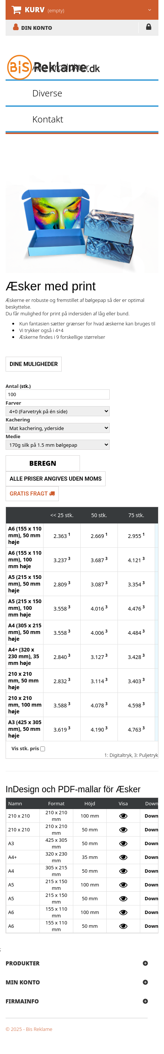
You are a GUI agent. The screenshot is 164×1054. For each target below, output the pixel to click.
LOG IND (148, 28)
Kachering (18, 419)
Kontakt (47, 119)
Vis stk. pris (25, 748)
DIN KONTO (36, 27)
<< (53, 515)
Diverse (47, 93)
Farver (13, 402)
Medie (13, 436)
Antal (12, 386)
